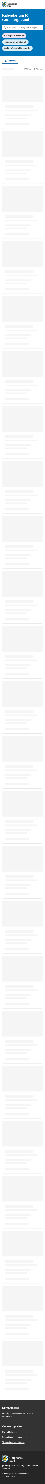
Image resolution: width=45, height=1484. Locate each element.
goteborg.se (7, 1466)
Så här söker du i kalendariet (17, 48)
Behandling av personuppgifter (15, 1437)
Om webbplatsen (9, 1432)
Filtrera (10, 60)
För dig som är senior (14, 36)
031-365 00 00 (8, 1477)
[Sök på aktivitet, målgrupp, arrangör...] (22, 27)
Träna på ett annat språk (15, 42)
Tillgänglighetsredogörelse (13, 1442)
